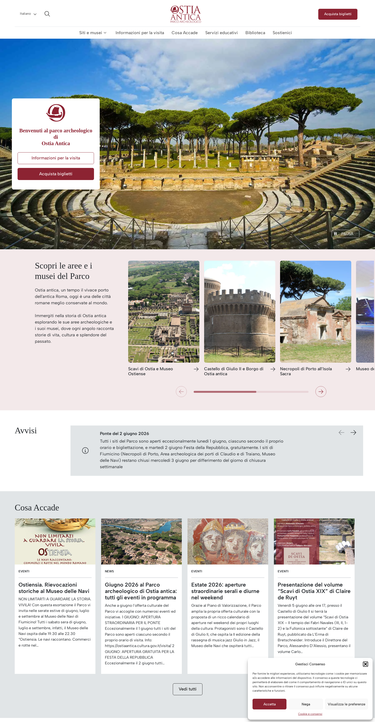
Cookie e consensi (310, 714)
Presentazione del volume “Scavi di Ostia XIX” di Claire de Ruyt (314, 591)
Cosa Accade (185, 32)
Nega (306, 704)
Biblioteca (255, 32)
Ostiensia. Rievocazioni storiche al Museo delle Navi (54, 588)
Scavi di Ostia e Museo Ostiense (150, 371)
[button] (365, 664)
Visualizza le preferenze (346, 704)
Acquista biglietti (338, 14)
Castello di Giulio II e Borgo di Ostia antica (233, 371)
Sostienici (282, 32)
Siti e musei (90, 32)
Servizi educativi (221, 32)
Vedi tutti (188, 689)
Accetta (269, 704)
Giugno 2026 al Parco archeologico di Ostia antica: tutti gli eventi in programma (141, 591)
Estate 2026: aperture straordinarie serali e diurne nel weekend (225, 591)
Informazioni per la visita (140, 32)
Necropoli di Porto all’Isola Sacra (306, 371)
